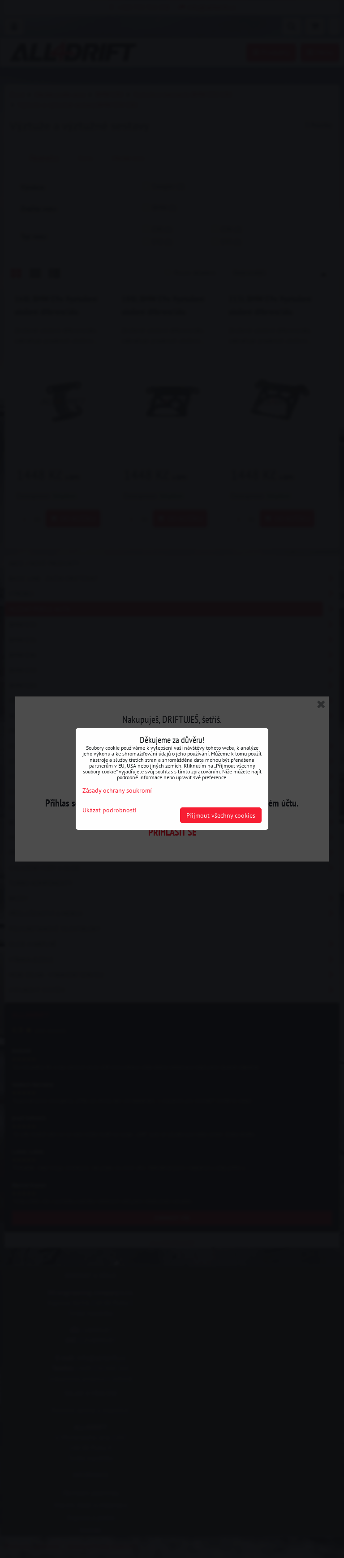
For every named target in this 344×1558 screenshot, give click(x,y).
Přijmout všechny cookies (220, 815)
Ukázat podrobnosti (109, 810)
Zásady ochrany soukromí (117, 790)
